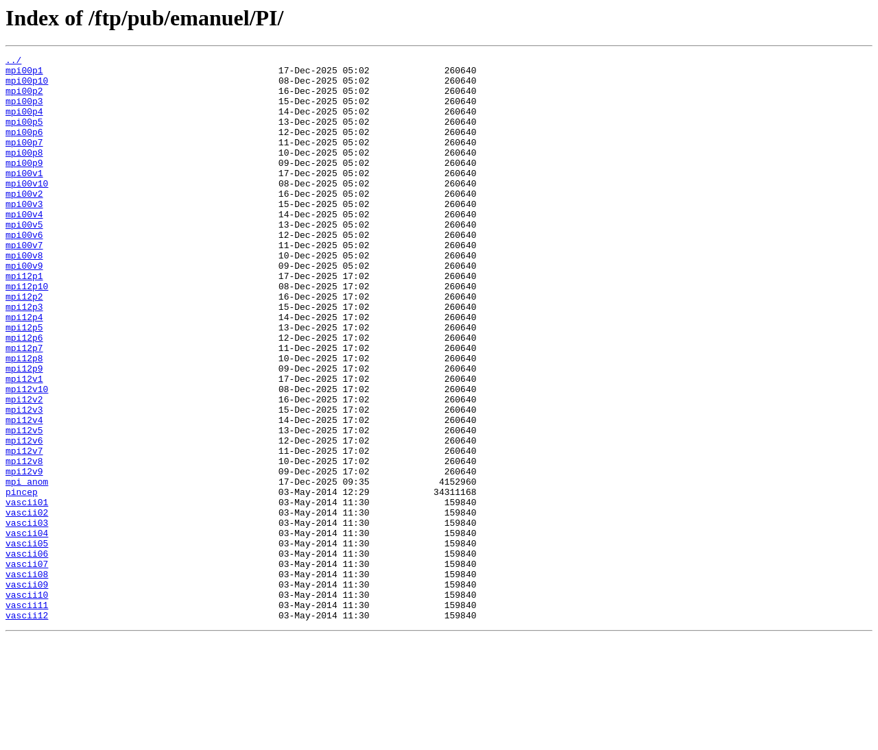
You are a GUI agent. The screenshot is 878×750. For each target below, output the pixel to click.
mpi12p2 (24, 345)
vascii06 (26, 654)
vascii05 (26, 642)
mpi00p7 (24, 160)
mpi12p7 (24, 407)
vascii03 (26, 617)
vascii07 (26, 666)
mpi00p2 (24, 99)
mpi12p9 (24, 432)
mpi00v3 (24, 234)
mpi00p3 (24, 111)
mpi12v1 (24, 444)
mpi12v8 (24, 543)
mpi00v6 (24, 271)
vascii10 (26, 703)
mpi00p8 (24, 173)
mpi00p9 (24, 185)
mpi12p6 (24, 395)
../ (13, 62)
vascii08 (26, 679)
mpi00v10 (26, 210)
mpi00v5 (24, 259)
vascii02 (26, 604)
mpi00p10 (26, 86)
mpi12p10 (26, 333)
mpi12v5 (24, 506)
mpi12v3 (24, 481)
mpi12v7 (24, 530)
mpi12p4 (24, 370)
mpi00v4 (24, 247)
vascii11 (26, 716)
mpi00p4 (24, 123)
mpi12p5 (24, 382)
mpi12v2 (24, 469)
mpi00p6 (24, 148)
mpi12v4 (24, 493)
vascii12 (26, 728)
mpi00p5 (24, 136)
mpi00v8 (24, 296)
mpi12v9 (24, 555)
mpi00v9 (24, 308)
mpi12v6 (24, 518)
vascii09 (26, 691)
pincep (21, 580)
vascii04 (26, 629)
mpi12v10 (26, 456)
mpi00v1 (24, 197)
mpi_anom (26, 567)
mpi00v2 (24, 222)
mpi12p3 (24, 358)
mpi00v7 (24, 284)
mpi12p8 (24, 419)
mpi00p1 (24, 74)
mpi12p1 (24, 321)
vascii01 (26, 592)
